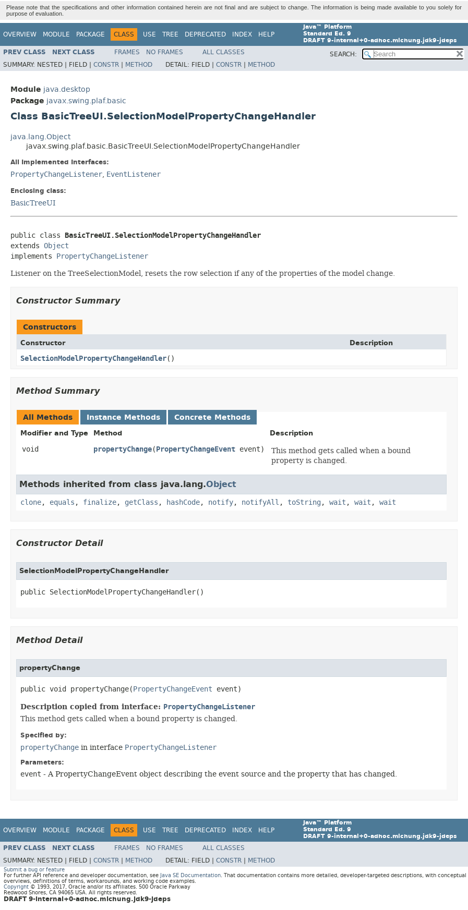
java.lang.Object (40, 136)
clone (30, 502)
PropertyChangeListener (56, 174)
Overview (20, 34)
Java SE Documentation (190, 875)
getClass (141, 502)
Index (242, 34)
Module (56, 34)
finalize (99, 502)
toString (304, 502)
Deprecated (205, 34)
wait (337, 502)
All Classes (223, 52)
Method (138, 64)
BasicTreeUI (33, 203)
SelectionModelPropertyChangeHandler (93, 358)
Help (266, 34)
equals (62, 502)
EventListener (133, 174)
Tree (170, 34)
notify (220, 502)
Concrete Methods (212, 417)
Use (149, 34)
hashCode (183, 502)
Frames (127, 52)
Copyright (16, 887)
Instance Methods (123, 417)
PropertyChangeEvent (195, 449)
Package (90, 34)
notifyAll (260, 502)
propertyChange (122, 449)
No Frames (164, 52)
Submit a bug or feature (34, 869)
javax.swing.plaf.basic (86, 100)
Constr (106, 64)
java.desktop (66, 89)
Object (56, 245)
